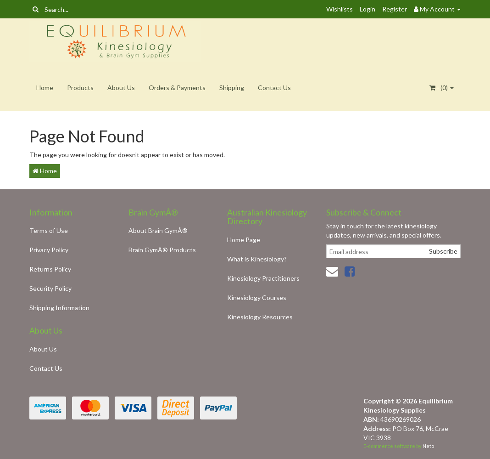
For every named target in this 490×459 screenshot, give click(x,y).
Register (394, 9)
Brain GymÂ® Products (162, 250)
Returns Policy (50, 269)
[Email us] (332, 271)
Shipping (231, 87)
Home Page (243, 240)
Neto (428, 446)
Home (44, 87)
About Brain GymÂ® (158, 230)
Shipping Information (59, 308)
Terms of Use (48, 230)
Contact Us (274, 87)
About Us (121, 87)
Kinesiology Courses (256, 297)
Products (80, 87)
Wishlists (339, 9)
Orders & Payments (177, 87)
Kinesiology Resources (260, 317)
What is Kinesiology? (257, 259)
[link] (350, 271)
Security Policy (50, 288)
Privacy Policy (48, 250)
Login (367, 9)
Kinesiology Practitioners (263, 278)
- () (441, 87)
